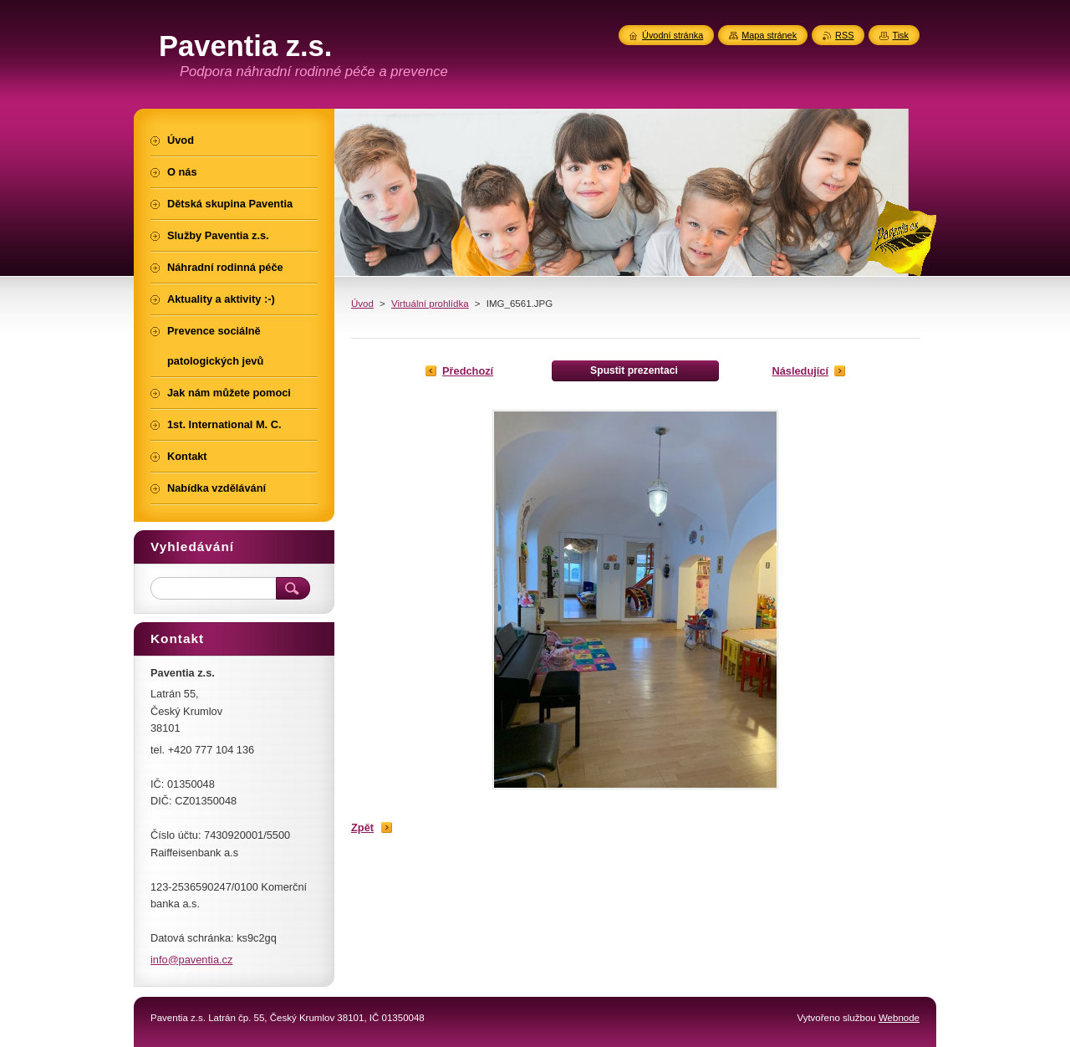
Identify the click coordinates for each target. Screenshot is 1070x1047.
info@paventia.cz (191, 959)
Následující (800, 371)
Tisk (900, 35)
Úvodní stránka (672, 35)
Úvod (362, 304)
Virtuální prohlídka (430, 304)
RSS (844, 35)
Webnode (899, 1018)
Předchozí (467, 371)
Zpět (362, 827)
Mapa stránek (769, 35)
